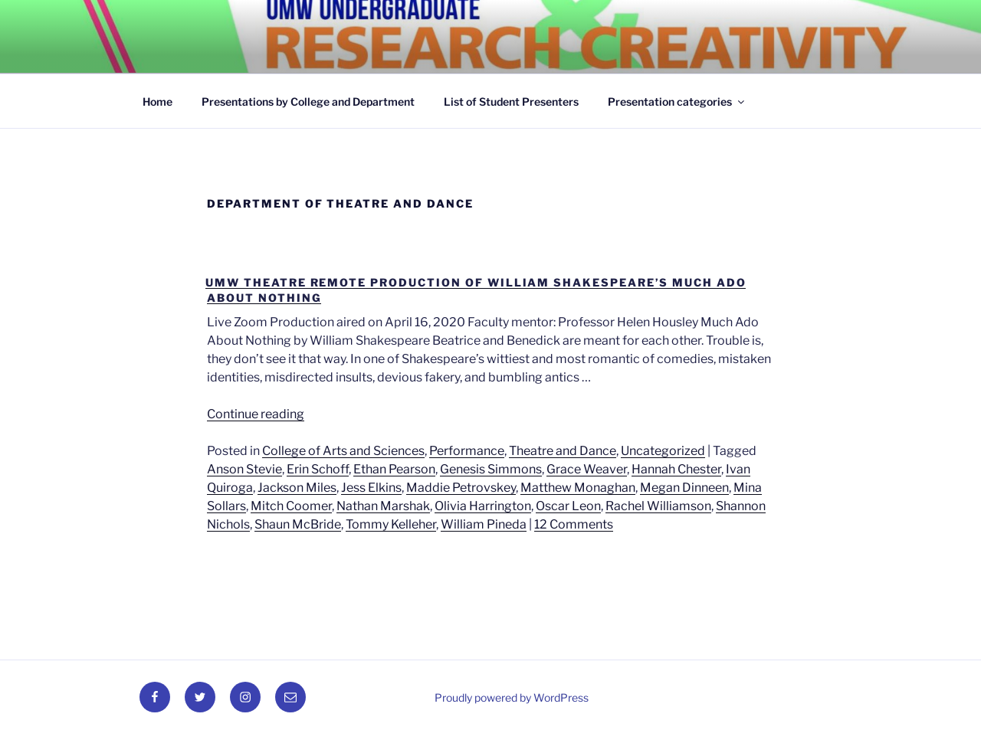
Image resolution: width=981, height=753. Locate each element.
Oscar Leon (568, 506)
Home (157, 101)
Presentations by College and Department (308, 101)
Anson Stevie (244, 469)
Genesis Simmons (491, 469)
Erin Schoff (318, 469)
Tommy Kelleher (391, 524)
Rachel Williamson (658, 506)
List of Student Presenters (511, 101)
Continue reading (255, 414)
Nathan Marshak (383, 506)
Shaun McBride (297, 524)
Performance (466, 451)
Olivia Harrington (483, 506)
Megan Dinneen (684, 487)
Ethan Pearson (394, 469)
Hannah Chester (676, 469)
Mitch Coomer (291, 506)
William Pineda (484, 524)
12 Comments (573, 524)
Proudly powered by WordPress (512, 697)
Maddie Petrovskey (461, 487)
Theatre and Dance (562, 451)
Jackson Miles (297, 487)
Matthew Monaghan (577, 487)
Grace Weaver (586, 469)
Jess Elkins (371, 487)
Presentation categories (677, 101)
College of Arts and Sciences (343, 451)
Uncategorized (663, 451)
